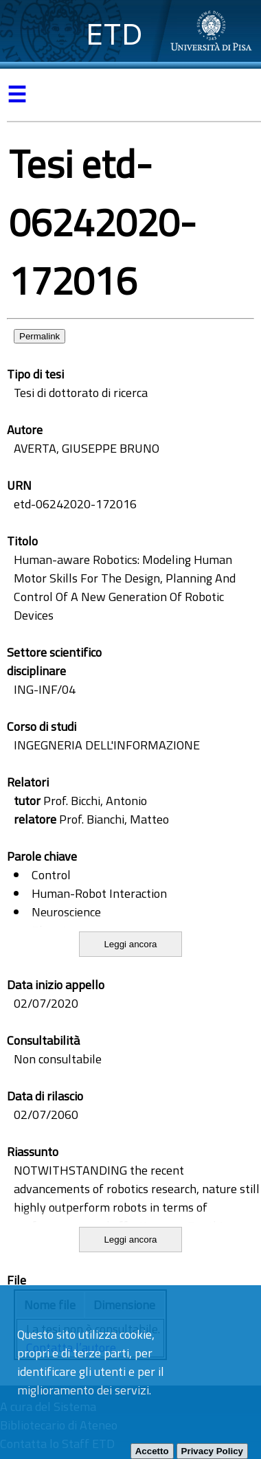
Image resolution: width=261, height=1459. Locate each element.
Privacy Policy (212, 1451)
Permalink (39, 336)
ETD (114, 34)
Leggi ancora (130, 944)
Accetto (152, 1451)
